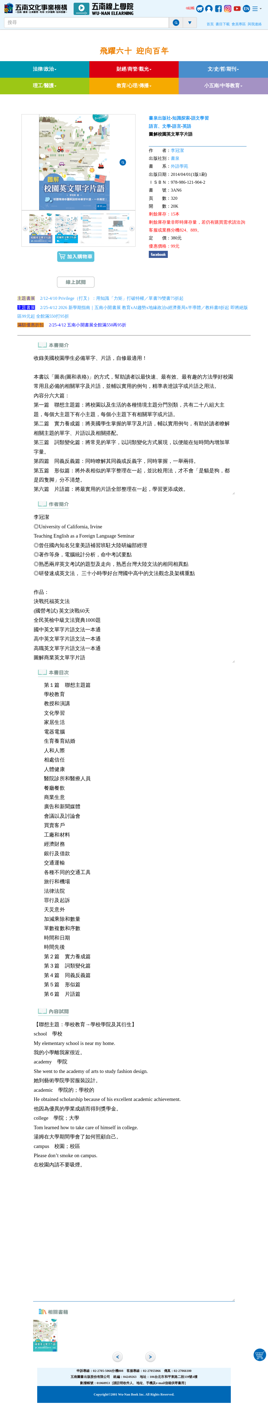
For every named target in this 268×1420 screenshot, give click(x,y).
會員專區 (239, 24)
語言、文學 (160, 126)
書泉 (175, 158)
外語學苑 (179, 166)
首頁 (210, 24)
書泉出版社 (160, 118)
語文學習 (200, 118)
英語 (186, 126)
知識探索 (181, 118)
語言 (176, 126)
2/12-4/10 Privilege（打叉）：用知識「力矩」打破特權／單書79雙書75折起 (112, 298)
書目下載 (223, 24)
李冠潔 (177, 150)
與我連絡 (255, 24)
